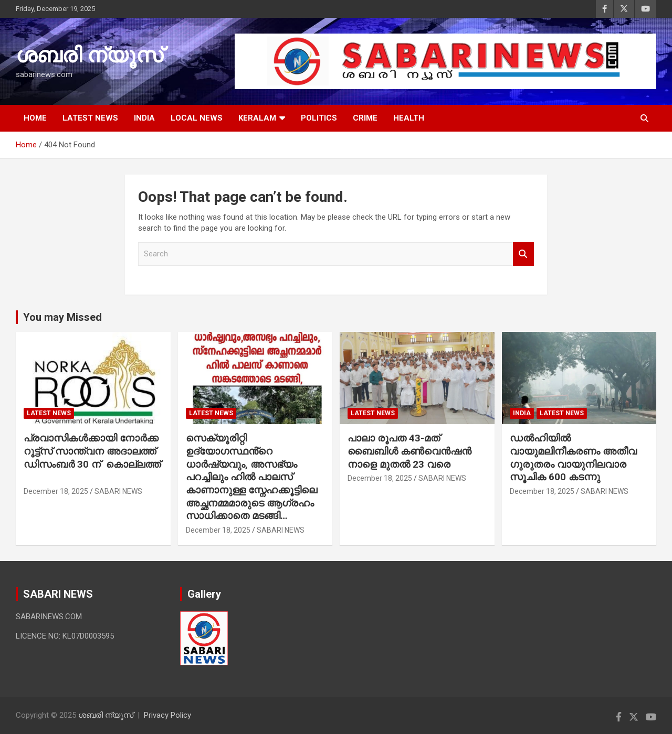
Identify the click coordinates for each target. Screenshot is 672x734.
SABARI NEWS (118, 491)
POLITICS (319, 118)
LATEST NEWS (90, 118)
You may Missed (62, 317)
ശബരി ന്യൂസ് (89, 55)
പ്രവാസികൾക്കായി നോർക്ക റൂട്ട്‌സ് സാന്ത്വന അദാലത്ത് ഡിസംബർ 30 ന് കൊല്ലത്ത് (92, 457)
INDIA (144, 118)
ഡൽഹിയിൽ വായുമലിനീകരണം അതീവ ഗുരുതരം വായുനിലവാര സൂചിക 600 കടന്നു (573, 457)
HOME (35, 118)
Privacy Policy (167, 715)
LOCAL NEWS (197, 118)
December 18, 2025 (56, 491)
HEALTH (408, 118)
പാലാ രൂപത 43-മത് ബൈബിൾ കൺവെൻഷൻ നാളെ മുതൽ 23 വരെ (409, 451)
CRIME (365, 118)
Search (523, 254)
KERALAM (257, 118)
